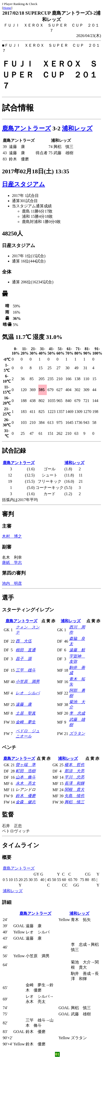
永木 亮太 (26, 783)
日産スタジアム (23, 184)
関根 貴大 (74, 789)
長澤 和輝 (74, 783)
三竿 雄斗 (26, 670)
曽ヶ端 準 (26, 765)
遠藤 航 (77, 650)
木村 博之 (12, 536)
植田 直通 (26, 650)
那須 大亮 (74, 771)
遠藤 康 (24, 704)
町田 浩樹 (26, 771)
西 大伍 (24, 641)
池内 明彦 (12, 583)
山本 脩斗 (26, 777)
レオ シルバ (28, 693)
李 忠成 (77, 713)
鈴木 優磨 (26, 796)
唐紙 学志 (12, 562)
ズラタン (77, 733)
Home (7, 8)
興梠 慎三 (74, 802)
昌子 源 (24, 659)
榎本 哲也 (74, 765)
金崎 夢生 (26, 722)
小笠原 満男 (28, 681)
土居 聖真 (26, 713)
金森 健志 (26, 802)
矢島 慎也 (74, 796)
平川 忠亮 (74, 777)
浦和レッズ (77, 128)
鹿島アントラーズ (26, 128)
